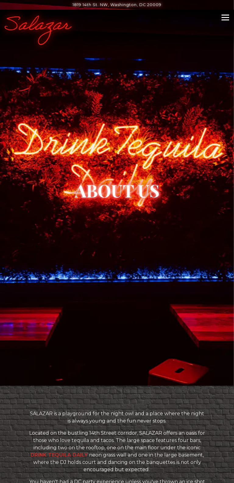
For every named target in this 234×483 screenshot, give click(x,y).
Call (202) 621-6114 (117, 444)
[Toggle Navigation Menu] (225, 17)
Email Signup (117, 475)
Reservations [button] (117, 460)
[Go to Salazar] (117, 5)
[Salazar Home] (38, 30)
